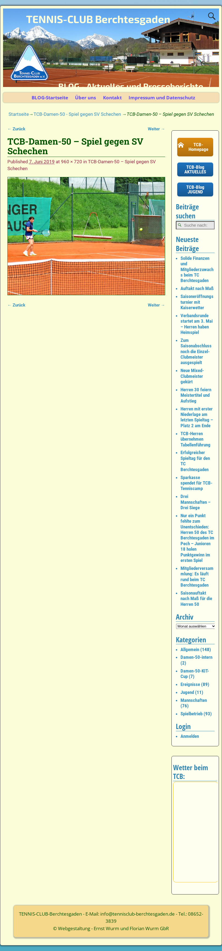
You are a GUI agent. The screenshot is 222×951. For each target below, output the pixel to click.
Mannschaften (194, 700)
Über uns (85, 97)
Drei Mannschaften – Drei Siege (195, 502)
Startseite (19, 114)
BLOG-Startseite (50, 97)
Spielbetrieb (191, 713)
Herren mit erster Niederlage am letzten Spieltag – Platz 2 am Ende (197, 417)
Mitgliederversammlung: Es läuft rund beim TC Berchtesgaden (197, 576)
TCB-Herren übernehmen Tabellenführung (195, 439)
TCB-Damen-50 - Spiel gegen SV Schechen (77, 114)
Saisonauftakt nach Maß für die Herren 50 (196, 598)
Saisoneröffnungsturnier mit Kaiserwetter (197, 302)
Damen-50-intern (196, 657)
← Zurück (16, 128)
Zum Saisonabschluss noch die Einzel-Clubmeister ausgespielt (196, 351)
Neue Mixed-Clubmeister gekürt (192, 376)
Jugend (187, 692)
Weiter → (156, 128)
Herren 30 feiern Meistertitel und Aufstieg (196, 395)
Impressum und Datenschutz (162, 97)
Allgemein (190, 649)
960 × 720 (71, 161)
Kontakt (112, 97)
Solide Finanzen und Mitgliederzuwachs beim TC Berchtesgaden (197, 269)
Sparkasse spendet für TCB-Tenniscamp (196, 483)
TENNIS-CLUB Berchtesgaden (98, 19)
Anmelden (190, 736)
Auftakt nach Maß (197, 288)
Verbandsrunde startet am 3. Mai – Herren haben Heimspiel (197, 324)
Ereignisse (190, 684)
